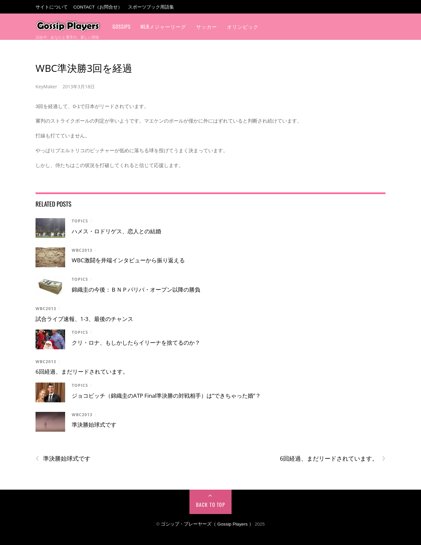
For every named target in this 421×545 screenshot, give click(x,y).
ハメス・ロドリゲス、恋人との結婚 (116, 231)
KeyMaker (46, 86)
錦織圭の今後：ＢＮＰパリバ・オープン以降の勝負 (136, 289)
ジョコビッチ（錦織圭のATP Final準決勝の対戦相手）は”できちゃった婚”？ (166, 395)
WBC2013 (82, 250)
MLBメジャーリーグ (163, 26)
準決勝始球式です (94, 424)
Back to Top (210, 504)
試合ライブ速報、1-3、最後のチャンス (84, 319)
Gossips (121, 26)
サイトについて (52, 7)
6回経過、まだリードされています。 (82, 371)
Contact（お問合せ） (97, 7)
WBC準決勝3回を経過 (84, 68)
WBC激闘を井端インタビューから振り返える (128, 260)
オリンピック (243, 26)
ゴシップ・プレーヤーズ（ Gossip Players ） (207, 524)
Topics (80, 221)
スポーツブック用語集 (151, 7)
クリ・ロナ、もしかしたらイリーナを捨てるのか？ (136, 342)
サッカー (206, 26)
